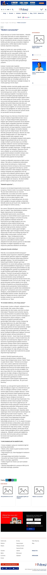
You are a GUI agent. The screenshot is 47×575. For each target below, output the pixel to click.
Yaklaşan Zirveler (20, 545)
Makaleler (24, 13)
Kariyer (2, 558)
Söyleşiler (18, 555)
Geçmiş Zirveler (20, 548)
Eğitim (2, 553)
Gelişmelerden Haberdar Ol (10, 564)
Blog (31, 13)
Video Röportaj (35, 541)
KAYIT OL (30, 528)
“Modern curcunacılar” (37, 496)
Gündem (18, 13)
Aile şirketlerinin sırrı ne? (7, 496)
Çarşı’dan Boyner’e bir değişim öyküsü (37, 47)
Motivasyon (19, 553)
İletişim (2, 545)
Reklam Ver (41, 13)
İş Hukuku (3, 555)
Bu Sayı (18, 541)
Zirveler (11, 13)
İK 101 (35, 13)
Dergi (4, 13)
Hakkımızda (3, 541)
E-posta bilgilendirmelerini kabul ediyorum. (35, 525)
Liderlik (18, 550)
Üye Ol (19, 17)
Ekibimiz (3, 543)
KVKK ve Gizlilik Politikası (41, 570)
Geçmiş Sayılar (19, 543)
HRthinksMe (35, 555)
